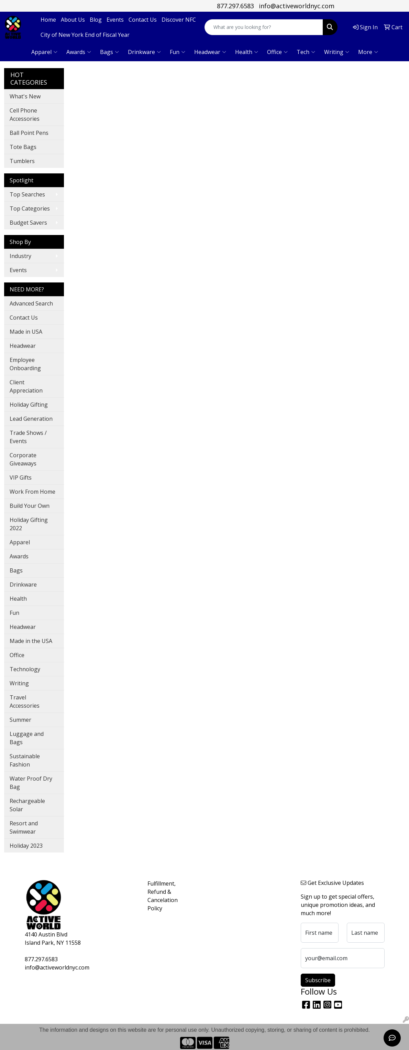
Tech (306, 52)
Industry (20, 256)
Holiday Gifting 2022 (29, 524)
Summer (20, 720)
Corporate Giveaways (23, 459)
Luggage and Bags (27, 738)
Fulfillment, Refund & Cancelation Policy (162, 896)
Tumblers (22, 161)
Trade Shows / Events (28, 437)
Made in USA (26, 331)
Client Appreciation (26, 386)
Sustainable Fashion (25, 760)
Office (277, 52)
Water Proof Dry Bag (31, 783)
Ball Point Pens (29, 133)
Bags (109, 52)
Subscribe (318, 980)
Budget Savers (28, 222)
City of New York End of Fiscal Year (85, 35)
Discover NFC (179, 19)
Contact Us (143, 19)
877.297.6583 (235, 6)
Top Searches (27, 194)
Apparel (44, 52)
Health (246, 52)
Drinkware (144, 52)
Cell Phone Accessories (25, 114)
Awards (78, 52)
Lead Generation (31, 418)
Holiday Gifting (29, 404)
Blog (96, 19)
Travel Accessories (25, 701)
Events (115, 19)
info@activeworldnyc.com (296, 6)
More (368, 52)
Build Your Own (29, 506)
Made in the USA (31, 641)
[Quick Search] (263, 27)
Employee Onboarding (25, 364)
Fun (177, 52)
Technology (25, 669)
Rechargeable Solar (27, 805)
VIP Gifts (21, 477)
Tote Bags (23, 147)
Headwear (210, 52)
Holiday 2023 (26, 845)
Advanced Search (31, 303)
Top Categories (30, 208)
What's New (25, 96)
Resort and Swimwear (24, 827)
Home (48, 19)
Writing (336, 52)
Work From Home (32, 491)
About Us (73, 19)
